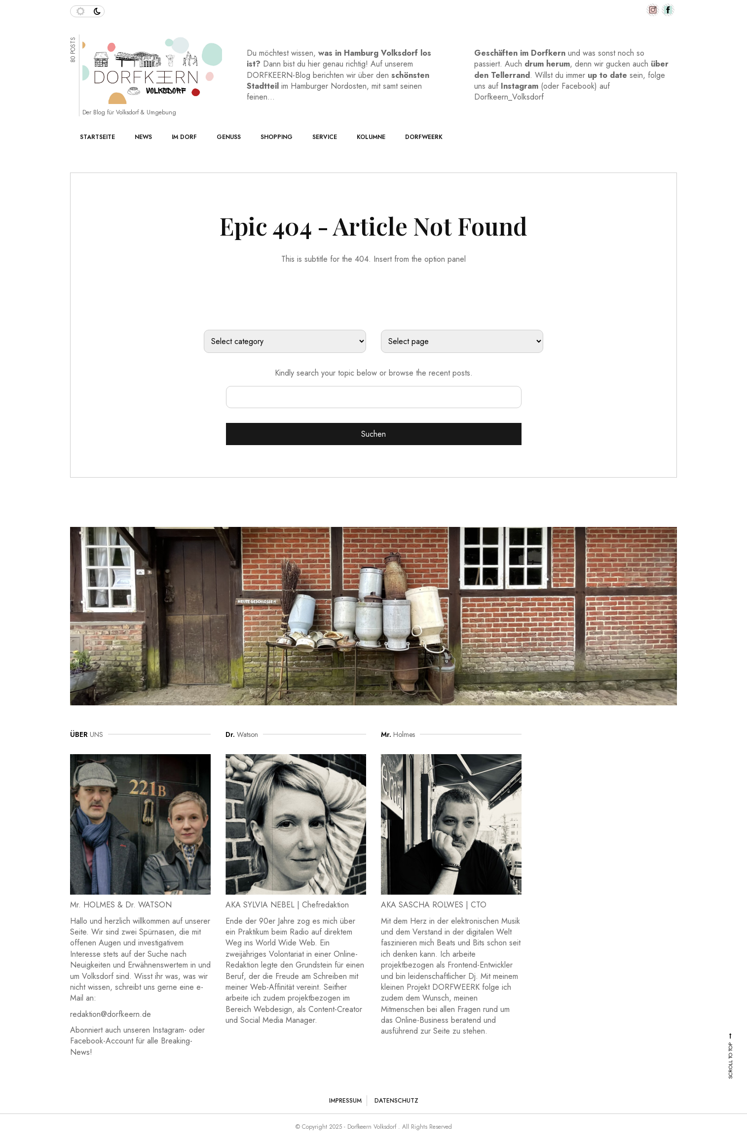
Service (324, 137)
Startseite (97, 137)
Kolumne (371, 137)
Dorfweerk (424, 137)
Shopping (277, 137)
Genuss (229, 137)
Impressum (345, 1100)
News (143, 137)
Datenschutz (396, 1100)
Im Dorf (184, 137)
